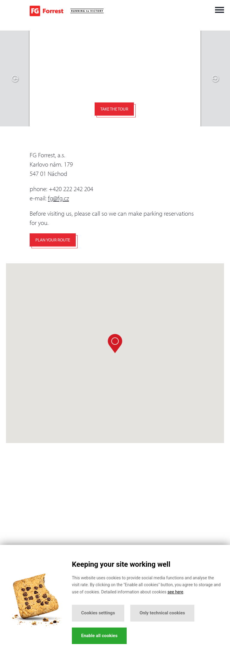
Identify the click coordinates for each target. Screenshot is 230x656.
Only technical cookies (162, 613)
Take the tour (114, 109)
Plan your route (52, 240)
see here (175, 592)
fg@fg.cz (58, 198)
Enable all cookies (99, 635)
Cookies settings (98, 613)
